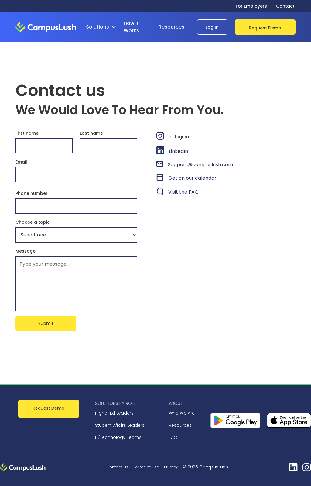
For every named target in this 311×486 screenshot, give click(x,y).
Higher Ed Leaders (114, 413)
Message (25, 251)
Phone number (31, 193)
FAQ (173, 437)
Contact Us (117, 467)
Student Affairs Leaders (120, 425)
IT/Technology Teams (118, 437)
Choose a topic (32, 222)
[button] (103, 27)
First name (27, 133)
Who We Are (182, 413)
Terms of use (146, 467)
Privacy (171, 467)
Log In (212, 27)
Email (21, 162)
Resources (180, 425)
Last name (91, 133)
